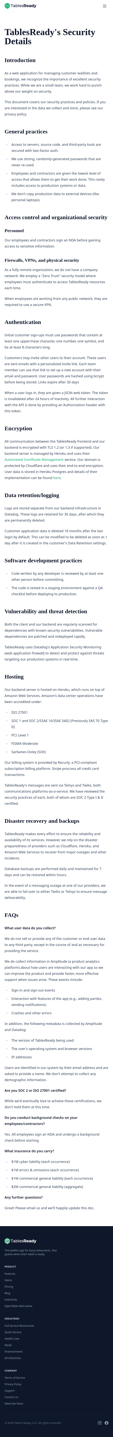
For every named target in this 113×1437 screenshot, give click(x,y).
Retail (8, 1345)
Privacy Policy (13, 1384)
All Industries (13, 1358)
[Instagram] (100, 1423)
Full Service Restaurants (19, 1325)
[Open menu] (104, 6)
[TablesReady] (20, 1241)
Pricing (9, 1286)
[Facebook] (106, 1423)
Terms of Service (15, 1377)
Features (10, 1273)
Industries (11, 1299)
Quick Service (13, 1332)
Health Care (12, 1338)
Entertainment (14, 1351)
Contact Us (11, 1397)
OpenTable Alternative (18, 1306)
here (56, 477)
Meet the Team (14, 1403)
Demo (8, 1280)
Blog (7, 1293)
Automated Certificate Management (34, 459)
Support (10, 1390)
